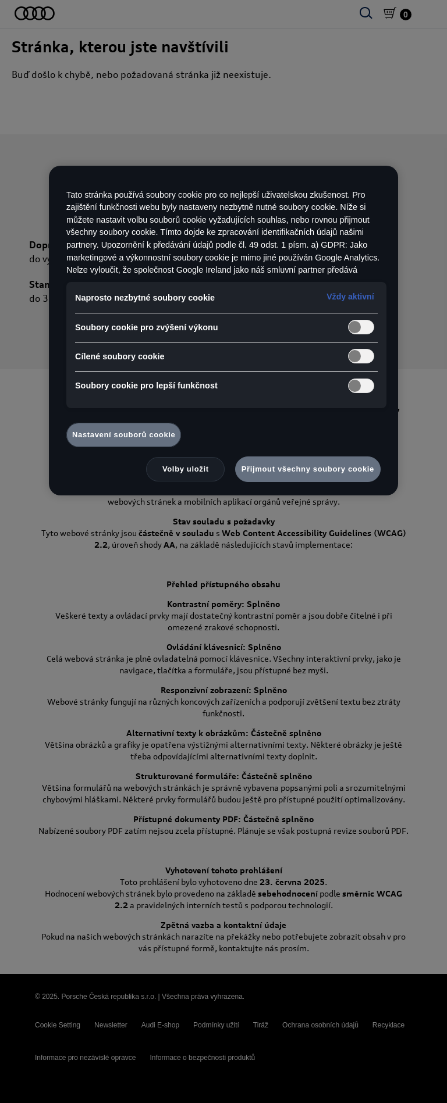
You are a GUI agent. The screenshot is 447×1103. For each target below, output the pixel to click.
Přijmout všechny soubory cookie (308, 469)
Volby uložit (185, 469)
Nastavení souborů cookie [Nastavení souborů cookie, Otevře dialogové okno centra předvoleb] (123, 434)
